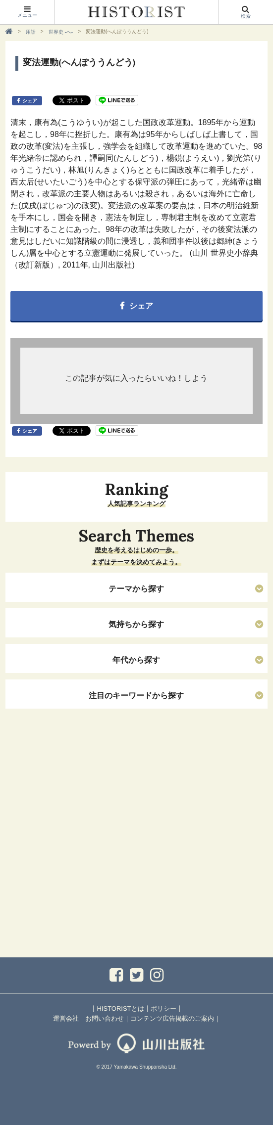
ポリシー (163, 1008)
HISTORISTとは (120, 1008)
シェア (29, 100)
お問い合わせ (104, 1018)
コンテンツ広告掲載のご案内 (172, 1018)
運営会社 (66, 1018)
